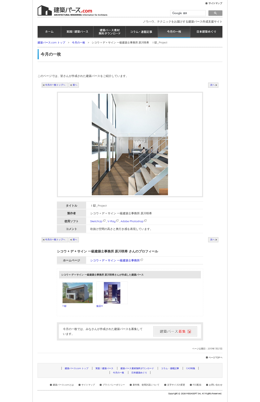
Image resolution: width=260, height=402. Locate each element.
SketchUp (98, 221)
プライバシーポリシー (114, 384)
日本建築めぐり (206, 32)
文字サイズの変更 (176, 384)
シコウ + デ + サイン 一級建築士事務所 (115, 260)
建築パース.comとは (63, 384)
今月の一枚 (174, 32)
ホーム (49, 32)
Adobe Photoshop (134, 221)
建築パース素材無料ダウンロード (109, 32)
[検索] (187, 13)
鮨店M (99, 306)
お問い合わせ (215, 384)
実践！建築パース (77, 32)
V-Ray (113, 221)
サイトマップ (88, 384)
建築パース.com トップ (51, 42)
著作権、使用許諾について (146, 384)
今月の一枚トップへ (55, 84)
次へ (212, 84)
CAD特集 (190, 368)
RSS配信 (197, 384)
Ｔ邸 (64, 306)
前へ (75, 84)
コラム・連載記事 (142, 32)
